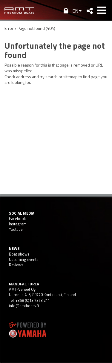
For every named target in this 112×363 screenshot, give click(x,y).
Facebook (17, 219)
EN (75, 10)
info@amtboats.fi (24, 306)
